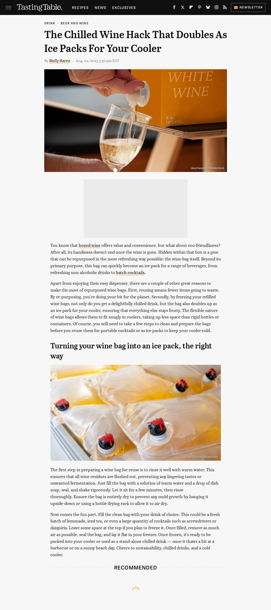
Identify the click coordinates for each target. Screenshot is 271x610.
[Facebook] (174, 8)
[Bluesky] (208, 8)
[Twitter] (182, 8)
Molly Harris (59, 60)
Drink (50, 23)
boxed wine (89, 245)
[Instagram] (216, 8)
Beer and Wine (75, 23)
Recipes (80, 7)
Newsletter (248, 7)
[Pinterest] (199, 8)
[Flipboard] (191, 8)
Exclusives (124, 7)
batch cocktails (130, 272)
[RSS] (225, 8)
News (100, 7)
